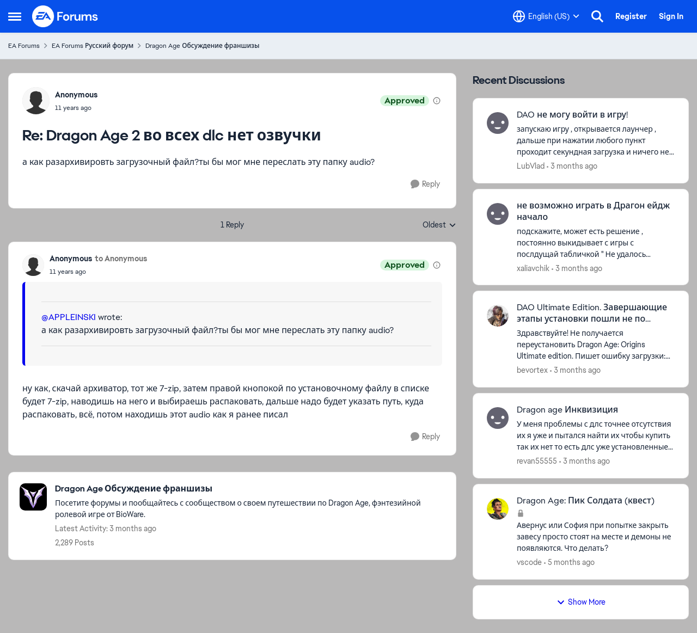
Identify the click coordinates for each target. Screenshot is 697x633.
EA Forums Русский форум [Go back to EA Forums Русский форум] (92, 45)
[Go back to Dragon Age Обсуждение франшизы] (250, 489)
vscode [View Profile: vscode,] (529, 562)
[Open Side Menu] (15, 16)
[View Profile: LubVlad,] (498, 123)
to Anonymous (121, 258)
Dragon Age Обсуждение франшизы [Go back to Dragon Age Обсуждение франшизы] (202, 45)
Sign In (671, 16)
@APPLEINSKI (68, 317)
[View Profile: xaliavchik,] (498, 214)
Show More (581, 602)
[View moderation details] (436, 100)
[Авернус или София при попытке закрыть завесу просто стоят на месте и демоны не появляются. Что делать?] (596, 537)
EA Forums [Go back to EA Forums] (24, 45)
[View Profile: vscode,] (498, 509)
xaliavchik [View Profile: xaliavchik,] (533, 268)
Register (631, 16)
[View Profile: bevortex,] (498, 316)
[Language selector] (546, 16)
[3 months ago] (572, 166)
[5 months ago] (569, 562)
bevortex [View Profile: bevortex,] (532, 370)
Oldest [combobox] (439, 225)
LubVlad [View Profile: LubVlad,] (531, 166)
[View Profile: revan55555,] (498, 418)
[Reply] (425, 184)
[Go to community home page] (65, 16)
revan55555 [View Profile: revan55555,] (537, 461)
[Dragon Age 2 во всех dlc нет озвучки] (76, 108)
